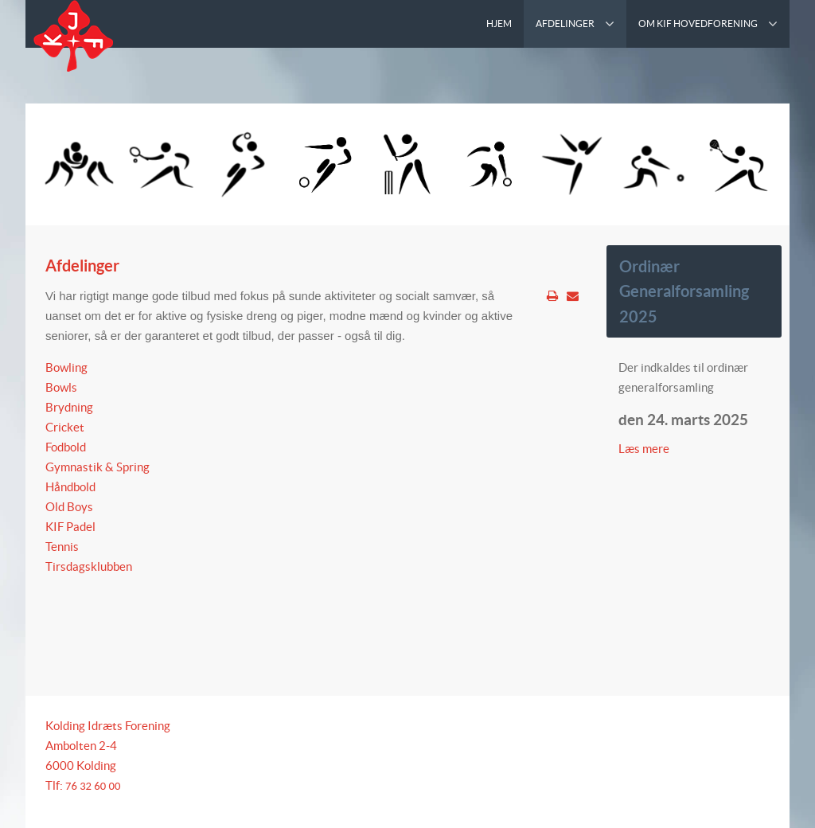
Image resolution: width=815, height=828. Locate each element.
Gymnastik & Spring (97, 467)
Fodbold (65, 447)
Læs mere (645, 448)
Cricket (64, 427)
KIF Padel (70, 526)
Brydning (69, 407)
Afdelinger (82, 265)
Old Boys (69, 507)
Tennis (62, 546)
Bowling (66, 367)
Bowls (61, 387)
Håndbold (70, 487)
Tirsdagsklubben (88, 566)
